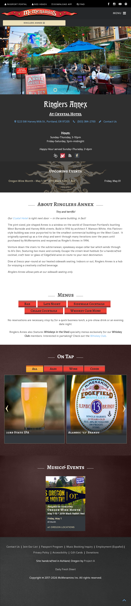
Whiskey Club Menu (85, 310)
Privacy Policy (41, 552)
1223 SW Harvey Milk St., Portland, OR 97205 (42, 121)
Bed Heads (39, 4)
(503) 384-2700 (84, 121)
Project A (89, 561)
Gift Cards (77, 552)
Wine (73, 368)
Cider (94, 368)
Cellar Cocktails (44, 310)
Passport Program (52, 547)
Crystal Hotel (20, 218)
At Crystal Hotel (65, 114)
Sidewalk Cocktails (89, 304)
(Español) (117, 547)
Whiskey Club (98, 336)
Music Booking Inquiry (79, 547)
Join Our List (30, 547)
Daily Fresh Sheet (65, 569)
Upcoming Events (65, 171)
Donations (92, 552)
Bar (27, 304)
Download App (62, 4)
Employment (104, 547)
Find (81, 4)
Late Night (51, 304)
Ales (53, 368)
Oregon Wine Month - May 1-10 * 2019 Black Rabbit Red (42, 181)
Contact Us (108, 121)
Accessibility (60, 552)
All (34, 368)
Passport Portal (16, 4)
